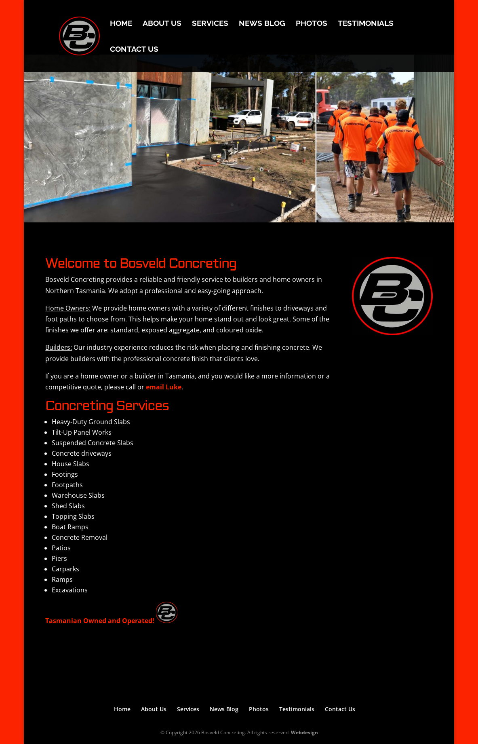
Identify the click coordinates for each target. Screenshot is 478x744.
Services (210, 23)
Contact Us (134, 49)
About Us (162, 23)
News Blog (262, 23)
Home (121, 23)
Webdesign (304, 732)
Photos (311, 23)
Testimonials (366, 23)
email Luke (163, 387)
